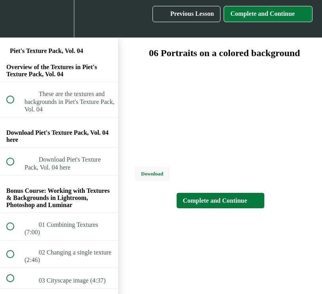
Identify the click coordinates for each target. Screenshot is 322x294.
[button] (14, 19)
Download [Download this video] (152, 174)
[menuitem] (59, 19)
